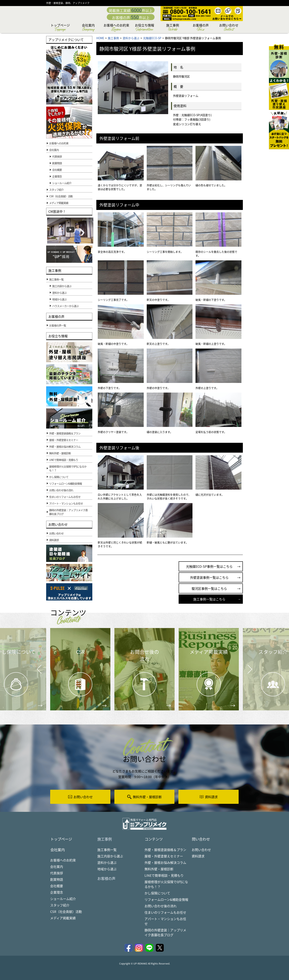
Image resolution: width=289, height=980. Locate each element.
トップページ (60, 28)
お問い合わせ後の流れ (160, 906)
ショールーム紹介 (61, 183)
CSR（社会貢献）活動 (66, 912)
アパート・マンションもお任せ (165, 921)
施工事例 (172, 28)
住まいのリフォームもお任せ (165, 912)
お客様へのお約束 (116, 28)
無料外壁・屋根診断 (158, 869)
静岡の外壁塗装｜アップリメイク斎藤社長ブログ (165, 933)
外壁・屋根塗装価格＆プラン (165, 850)
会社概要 (57, 170)
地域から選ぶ (107, 869)
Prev (38, 672)
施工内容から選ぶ (110, 856)
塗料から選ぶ (107, 862)
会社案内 (88, 28)
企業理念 (57, 176)
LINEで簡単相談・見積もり (164, 875)
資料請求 (198, 856)
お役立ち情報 (144, 28)
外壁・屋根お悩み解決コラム (165, 862)
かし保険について (157, 893)
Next (245, 666)
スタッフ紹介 (59, 905)
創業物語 (57, 163)
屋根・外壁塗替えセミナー (163, 856)
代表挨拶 (57, 156)
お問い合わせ (228, 28)
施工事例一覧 (107, 850)
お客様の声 (201, 28)
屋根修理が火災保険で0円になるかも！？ (166, 884)
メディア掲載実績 (63, 918)
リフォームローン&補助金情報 (166, 899)
